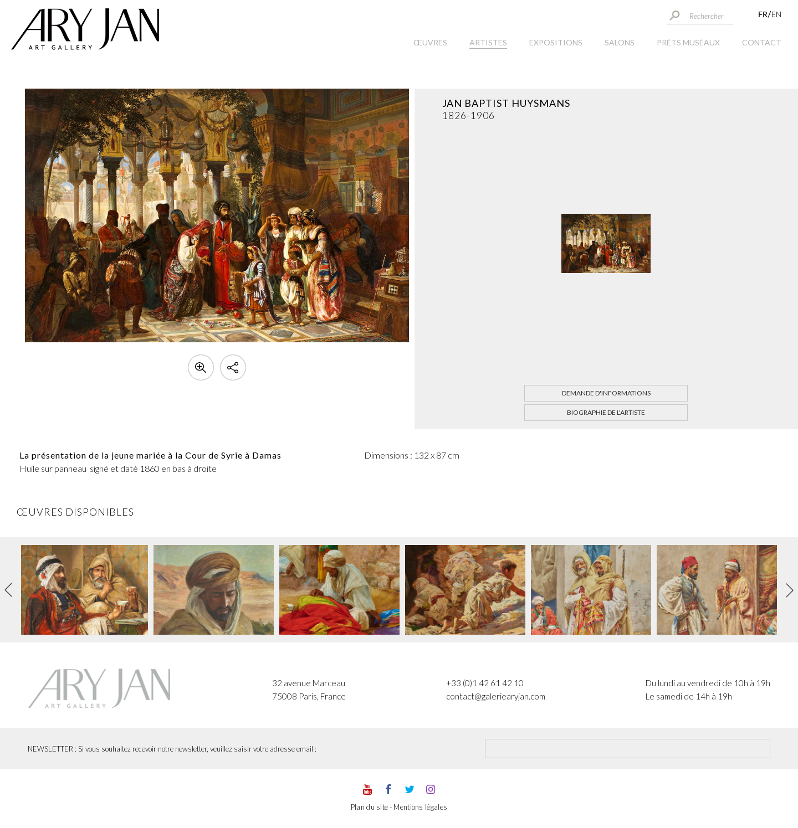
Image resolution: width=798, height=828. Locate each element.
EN (776, 14)
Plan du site (369, 807)
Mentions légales (420, 807)
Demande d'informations (606, 393)
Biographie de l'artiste (606, 412)
